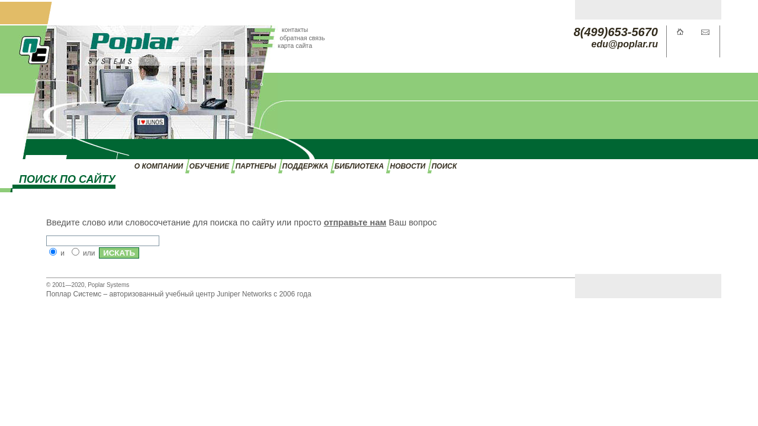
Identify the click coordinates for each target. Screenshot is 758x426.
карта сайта (295, 45)
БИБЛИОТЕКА (359, 166)
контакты (295, 29)
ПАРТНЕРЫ (255, 166)
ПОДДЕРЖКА (305, 166)
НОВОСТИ (408, 166)
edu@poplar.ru (625, 44)
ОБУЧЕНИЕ (209, 166)
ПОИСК (444, 166)
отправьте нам (355, 222)
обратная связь (302, 37)
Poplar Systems (108, 285)
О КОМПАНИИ (158, 166)
